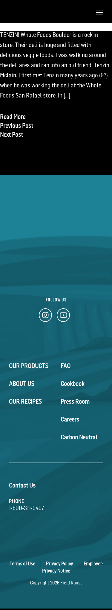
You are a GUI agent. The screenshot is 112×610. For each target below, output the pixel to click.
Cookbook (72, 383)
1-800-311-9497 (26, 508)
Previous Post (16, 125)
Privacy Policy (59, 564)
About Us (21, 383)
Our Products (28, 366)
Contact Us (22, 485)
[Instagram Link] (45, 316)
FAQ (65, 366)
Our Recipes (25, 401)
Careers (70, 419)
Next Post (11, 134)
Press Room (75, 401)
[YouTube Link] (63, 316)
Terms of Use (22, 564)
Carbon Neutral (79, 437)
